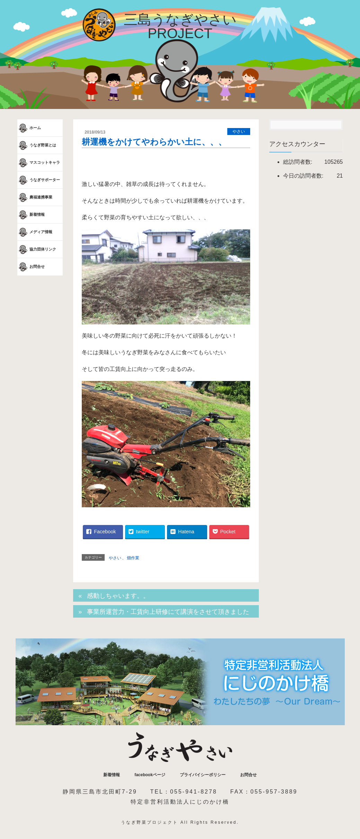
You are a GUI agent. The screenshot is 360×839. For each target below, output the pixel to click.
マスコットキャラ (38, 163)
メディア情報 (34, 232)
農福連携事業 (34, 197)
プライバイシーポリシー (203, 774)
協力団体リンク (36, 249)
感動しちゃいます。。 (118, 595)
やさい (238, 131)
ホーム (29, 128)
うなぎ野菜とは (36, 145)
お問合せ (31, 267)
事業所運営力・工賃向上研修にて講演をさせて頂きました (168, 611)
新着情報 (31, 215)
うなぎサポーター (38, 180)
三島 (180, 26)
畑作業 (133, 558)
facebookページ (149, 774)
